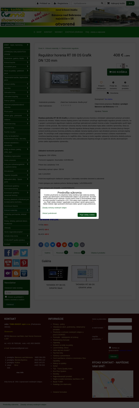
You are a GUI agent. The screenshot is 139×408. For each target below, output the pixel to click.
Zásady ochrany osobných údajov (54, 208)
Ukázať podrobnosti (49, 213)
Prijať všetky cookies (87, 215)
